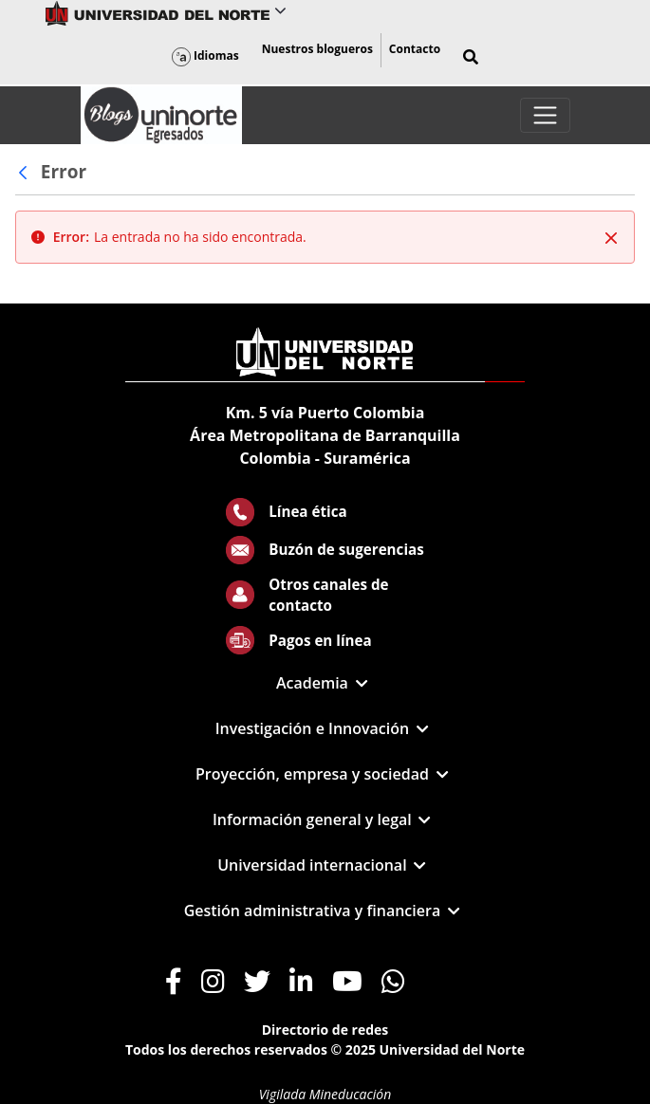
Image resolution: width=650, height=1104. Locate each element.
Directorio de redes (325, 1030)
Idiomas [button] (205, 55)
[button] (470, 56)
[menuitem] (317, 50)
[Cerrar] (611, 238)
